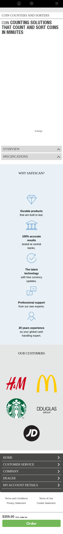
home (6, 3)
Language (43, 3)
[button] (56, 3)
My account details (31, 485)
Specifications (31, 156)
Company (31, 471)
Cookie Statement (46, 503)
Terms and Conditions (16, 498)
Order (31, 523)
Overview (31, 149)
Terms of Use (46, 498)
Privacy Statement (16, 503)
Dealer (31, 478)
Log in (19, 3)
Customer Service (31, 464)
